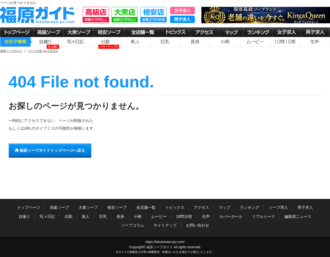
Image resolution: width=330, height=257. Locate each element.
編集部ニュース (297, 216)
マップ (224, 207)
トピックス (174, 207)
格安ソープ (117, 207)
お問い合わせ (197, 225)
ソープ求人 (278, 207)
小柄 (138, 216)
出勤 (68, 216)
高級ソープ (59, 207)
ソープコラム (132, 225)
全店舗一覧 (146, 207)
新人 (86, 216)
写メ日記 (47, 216)
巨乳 (103, 216)
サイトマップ (165, 225)
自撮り (24, 216)
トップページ (28, 207)
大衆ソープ (88, 207)
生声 (206, 216)
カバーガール (230, 216)
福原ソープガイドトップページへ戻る (50, 150)
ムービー (159, 216)
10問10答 (184, 216)
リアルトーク (263, 216)
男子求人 (305, 207)
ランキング (249, 207)
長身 (120, 216)
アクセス (201, 207)
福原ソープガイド (159, 247)
